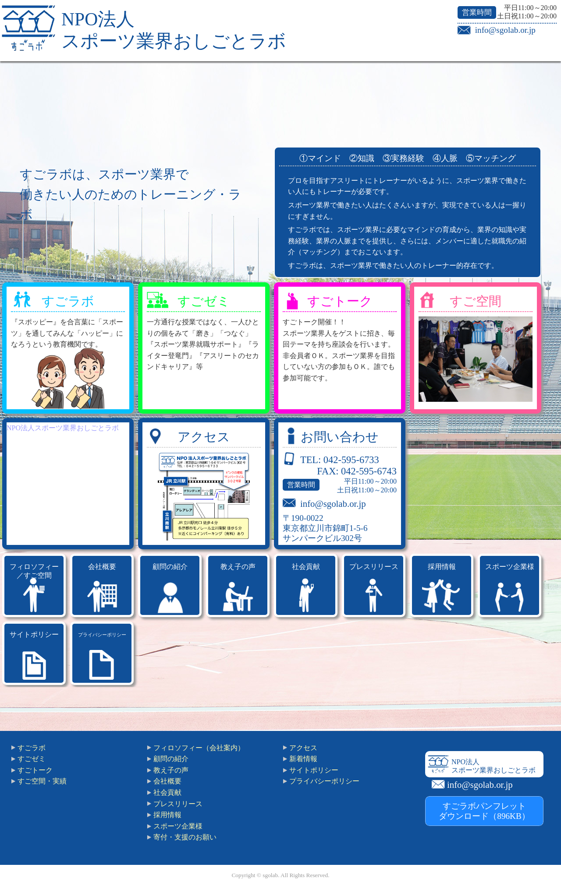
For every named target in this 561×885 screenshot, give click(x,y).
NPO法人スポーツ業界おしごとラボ (63, 428)
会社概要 (102, 566)
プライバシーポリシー (102, 634)
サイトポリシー (34, 634)
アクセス (204, 437)
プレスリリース (373, 566)
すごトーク (340, 301)
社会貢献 (306, 566)
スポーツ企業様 (509, 566)
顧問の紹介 (170, 566)
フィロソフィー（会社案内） (199, 748)
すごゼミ (204, 301)
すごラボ (68, 301)
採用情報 (442, 566)
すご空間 (475, 301)
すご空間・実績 (42, 781)
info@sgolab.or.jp (505, 30)
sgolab (270, 875)
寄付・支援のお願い (185, 837)
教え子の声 (238, 566)
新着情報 (303, 758)
